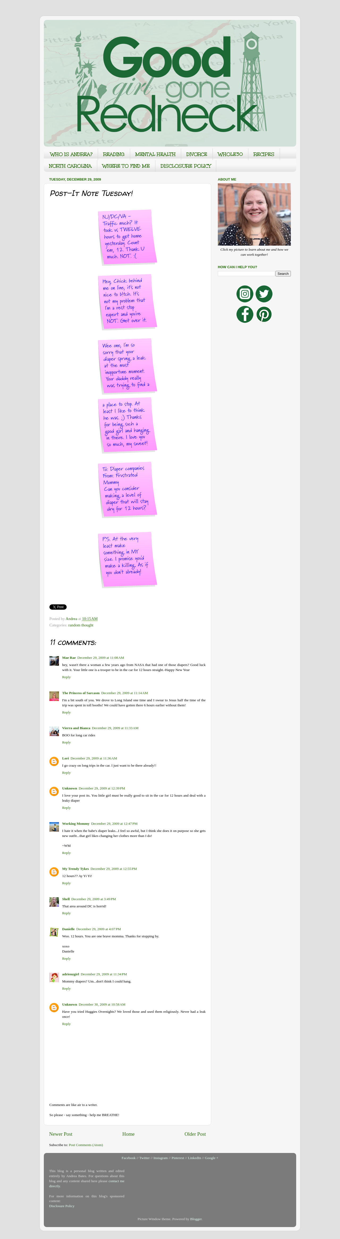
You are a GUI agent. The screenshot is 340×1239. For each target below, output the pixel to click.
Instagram (161, 1158)
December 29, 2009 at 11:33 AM (115, 728)
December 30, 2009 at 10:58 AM (102, 1004)
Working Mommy (76, 824)
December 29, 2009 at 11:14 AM (124, 693)
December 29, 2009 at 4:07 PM (98, 929)
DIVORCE (196, 154)
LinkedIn (194, 1158)
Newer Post (61, 1134)
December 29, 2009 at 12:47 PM (114, 824)
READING (114, 154)
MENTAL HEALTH (155, 154)
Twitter (144, 1158)
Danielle (68, 929)
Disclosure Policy (62, 1206)
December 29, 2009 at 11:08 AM (100, 658)
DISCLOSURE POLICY (186, 166)
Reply (66, 677)
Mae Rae (69, 658)
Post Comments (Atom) (86, 1145)
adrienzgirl (70, 974)
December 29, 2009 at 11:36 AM (94, 758)
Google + (211, 1158)
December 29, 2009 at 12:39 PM (102, 788)
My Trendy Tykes (75, 869)
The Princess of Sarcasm (81, 693)
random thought (80, 625)
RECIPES (264, 154)
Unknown (69, 788)
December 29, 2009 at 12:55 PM (114, 869)
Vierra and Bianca (76, 728)
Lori (65, 758)
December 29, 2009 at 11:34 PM (104, 974)
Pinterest (178, 1158)
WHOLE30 (230, 154)
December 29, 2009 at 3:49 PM (93, 899)
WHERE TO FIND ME (126, 166)
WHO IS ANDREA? (71, 154)
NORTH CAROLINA (70, 166)
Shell (66, 899)
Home (128, 1134)
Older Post (195, 1134)
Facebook (128, 1158)
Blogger (196, 1219)
